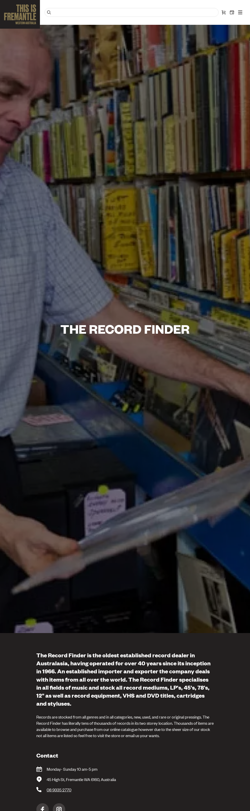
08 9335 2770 (59, 789)
